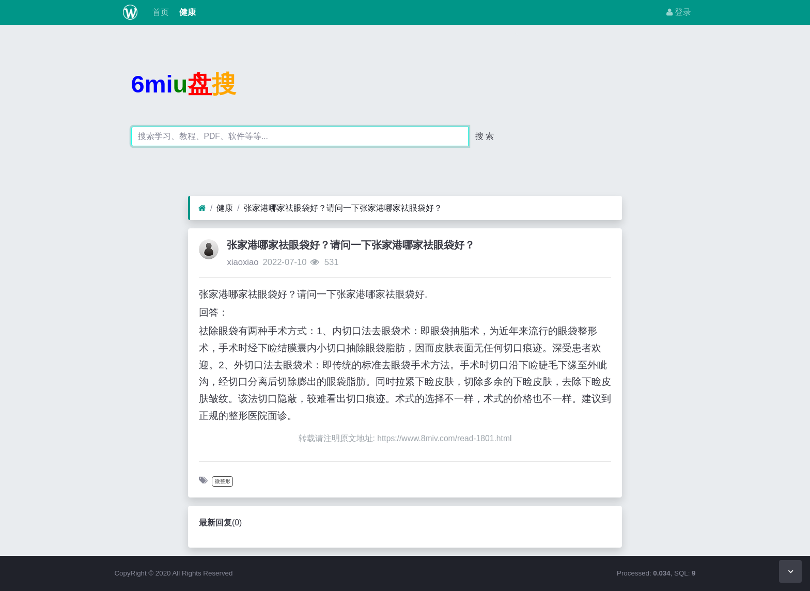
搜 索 (484, 136)
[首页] (202, 208)
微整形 (222, 481)
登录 (678, 12)
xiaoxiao (242, 262)
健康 (186, 12)
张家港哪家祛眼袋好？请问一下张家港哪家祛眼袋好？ (343, 208)
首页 (159, 12)
